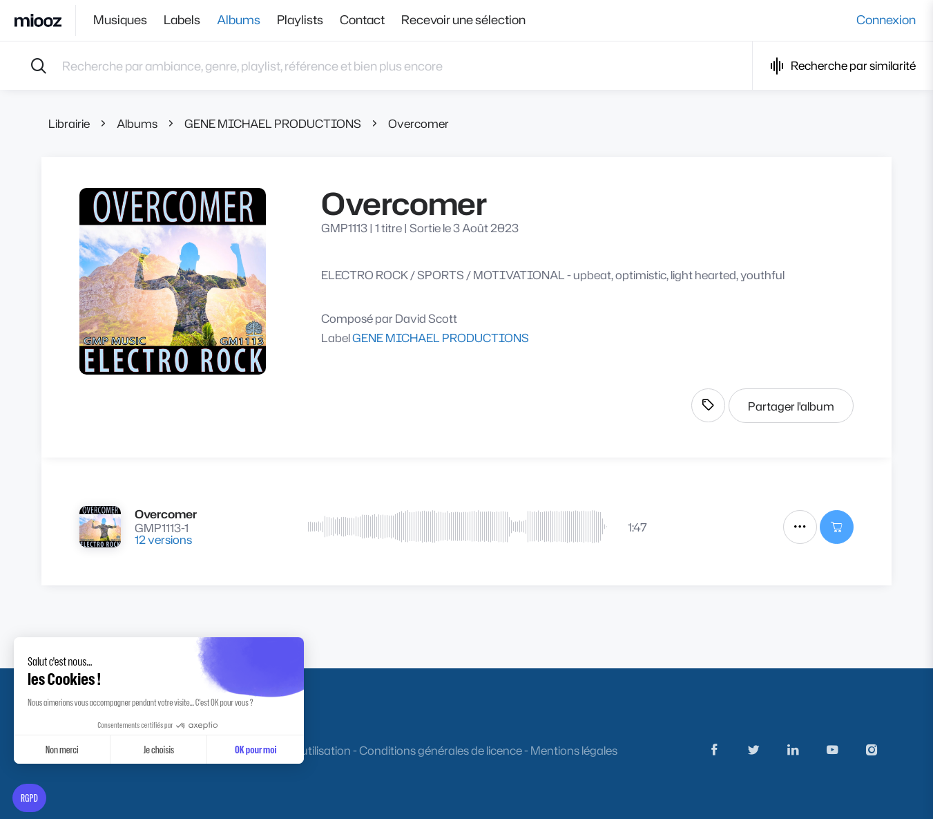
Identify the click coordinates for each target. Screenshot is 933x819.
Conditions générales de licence (440, 750)
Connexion (886, 20)
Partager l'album (791, 406)
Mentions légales (573, 750)
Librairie (69, 123)
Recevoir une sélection (463, 20)
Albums (238, 20)
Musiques (120, 20)
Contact (362, 20)
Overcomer (418, 123)
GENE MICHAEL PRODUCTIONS (272, 123)
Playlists (300, 20)
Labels (182, 20)
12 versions (163, 539)
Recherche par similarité (843, 66)
